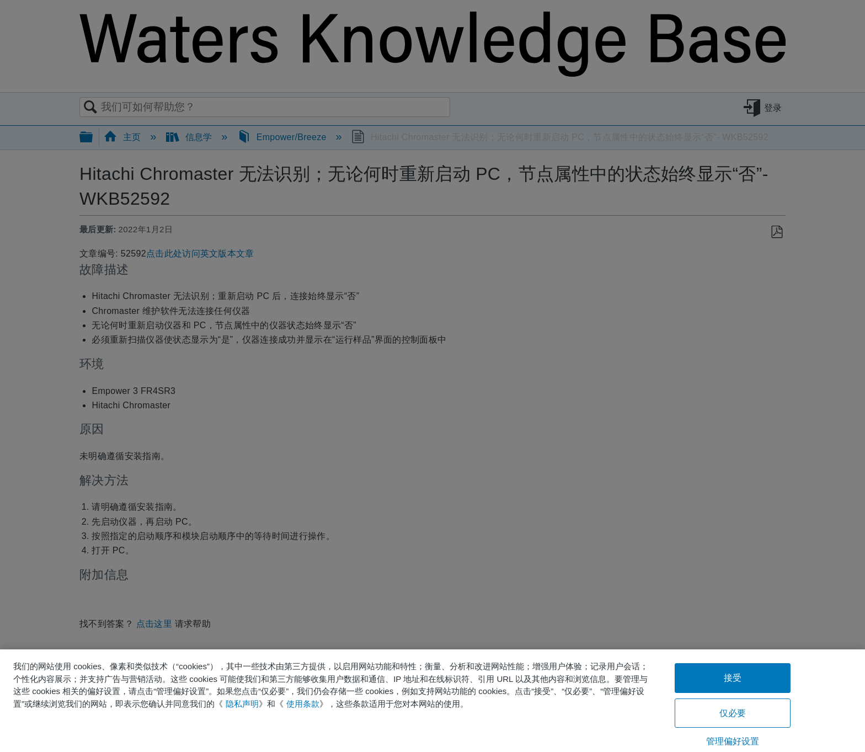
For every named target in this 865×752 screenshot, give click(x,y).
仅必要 (732, 713)
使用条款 (302, 703)
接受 (732, 677)
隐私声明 (242, 703)
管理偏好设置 (733, 741)
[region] (432, 700)
